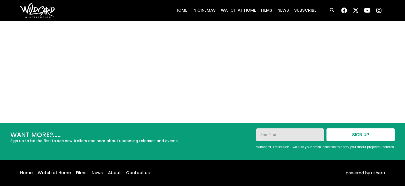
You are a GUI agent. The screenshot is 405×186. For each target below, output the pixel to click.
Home (26, 173)
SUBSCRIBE (305, 10)
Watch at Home (54, 173)
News (97, 173)
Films (81, 173)
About (114, 173)
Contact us (138, 173)
